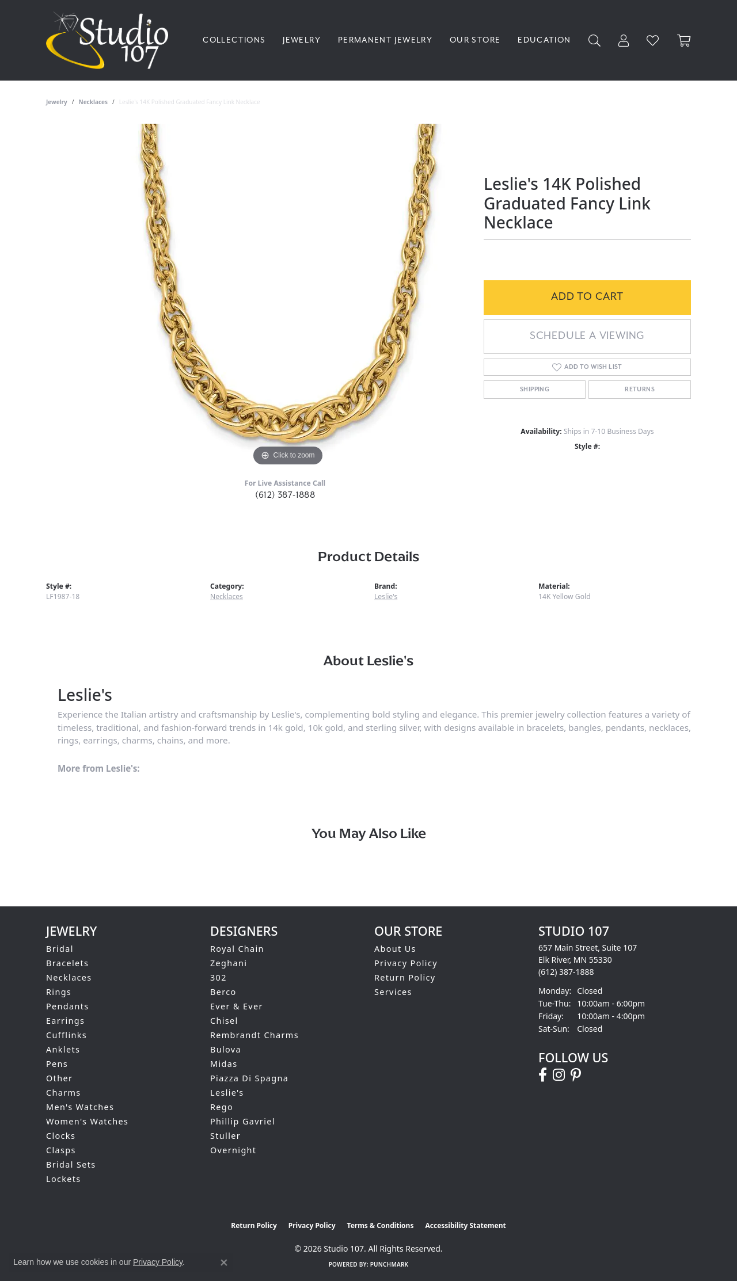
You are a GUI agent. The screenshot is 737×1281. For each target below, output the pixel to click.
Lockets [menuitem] (63, 1178)
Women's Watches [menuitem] (87, 1121)
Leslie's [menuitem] (227, 1092)
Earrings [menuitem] (65, 1020)
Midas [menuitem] (223, 1063)
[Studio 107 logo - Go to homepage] (110, 40)
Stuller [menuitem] (225, 1135)
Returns (640, 389)
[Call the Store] (566, 971)
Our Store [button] (475, 40)
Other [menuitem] (59, 1078)
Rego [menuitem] (221, 1106)
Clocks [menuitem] (60, 1135)
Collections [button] (234, 40)
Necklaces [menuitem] (69, 977)
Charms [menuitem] (63, 1092)
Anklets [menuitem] (63, 1049)
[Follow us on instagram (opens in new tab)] (559, 1075)
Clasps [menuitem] (61, 1150)
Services (393, 991)
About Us (395, 948)
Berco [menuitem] (223, 991)
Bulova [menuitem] (225, 1049)
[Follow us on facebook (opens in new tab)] (542, 1075)
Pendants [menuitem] (67, 1006)
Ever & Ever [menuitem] (236, 1006)
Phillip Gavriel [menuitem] (242, 1121)
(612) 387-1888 (285, 495)
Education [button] (544, 40)
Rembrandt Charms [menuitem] (254, 1035)
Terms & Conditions (380, 1225)
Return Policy (405, 977)
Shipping (534, 389)
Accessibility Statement (465, 1225)
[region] (288, 296)
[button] (594, 40)
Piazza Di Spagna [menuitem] (249, 1078)
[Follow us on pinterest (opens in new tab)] (576, 1075)
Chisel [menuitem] (224, 1020)
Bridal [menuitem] (60, 948)
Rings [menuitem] (58, 991)
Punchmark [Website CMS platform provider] (389, 1264)
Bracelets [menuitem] (67, 963)
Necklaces (93, 102)
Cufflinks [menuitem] (66, 1035)
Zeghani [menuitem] (228, 963)
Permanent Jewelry (385, 40)
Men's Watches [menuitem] (80, 1106)
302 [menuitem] (218, 977)
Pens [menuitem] (57, 1063)
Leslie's (385, 596)
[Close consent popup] (224, 1262)
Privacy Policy (406, 963)
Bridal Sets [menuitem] (71, 1164)
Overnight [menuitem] (233, 1150)
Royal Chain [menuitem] (237, 948)
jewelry (56, 102)
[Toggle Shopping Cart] (684, 40)
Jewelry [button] (302, 40)
